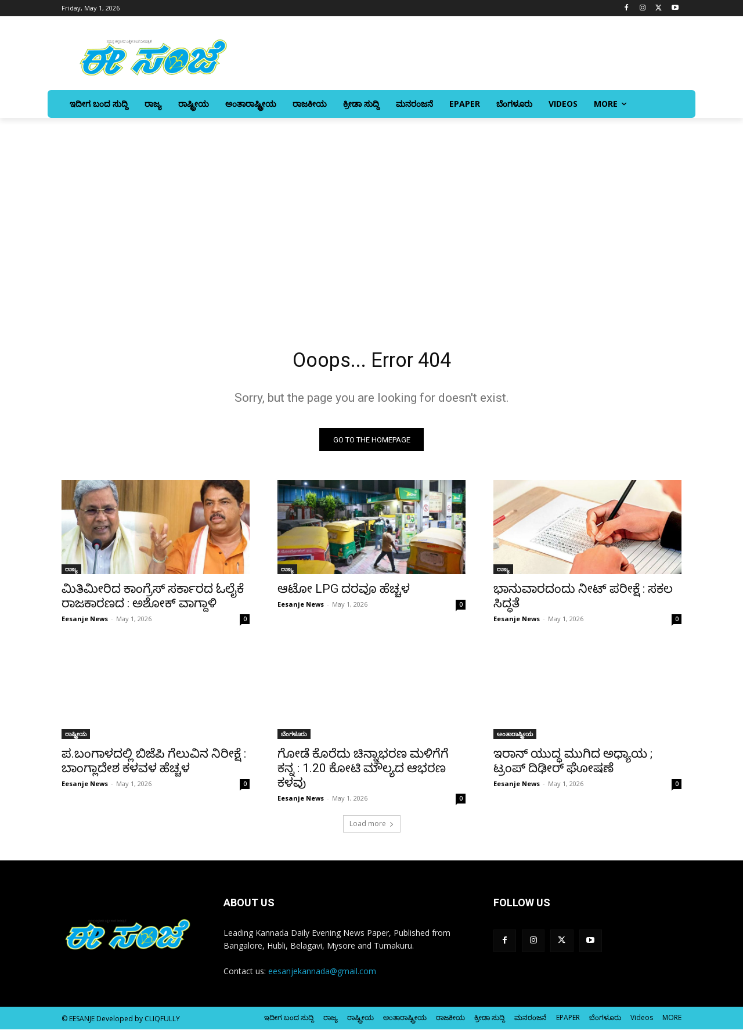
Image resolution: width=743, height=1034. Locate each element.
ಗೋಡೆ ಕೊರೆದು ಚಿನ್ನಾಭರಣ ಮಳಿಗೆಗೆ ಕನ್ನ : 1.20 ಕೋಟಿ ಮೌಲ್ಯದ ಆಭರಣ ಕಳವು (363, 772)
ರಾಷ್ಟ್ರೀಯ (75, 738)
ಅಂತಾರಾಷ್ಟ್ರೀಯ (515, 738)
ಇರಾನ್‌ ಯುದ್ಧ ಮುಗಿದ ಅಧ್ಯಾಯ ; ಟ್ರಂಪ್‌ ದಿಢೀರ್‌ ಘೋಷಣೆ (572, 765)
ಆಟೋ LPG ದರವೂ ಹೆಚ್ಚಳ (343, 593)
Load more (371, 828)
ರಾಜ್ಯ (71, 574)
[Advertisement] (371, 227)
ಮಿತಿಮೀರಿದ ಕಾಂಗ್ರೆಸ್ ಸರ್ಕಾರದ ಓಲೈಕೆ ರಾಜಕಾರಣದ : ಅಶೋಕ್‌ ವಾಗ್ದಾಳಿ (153, 600)
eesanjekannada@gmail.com (322, 975)
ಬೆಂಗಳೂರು (294, 738)
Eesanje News (85, 623)
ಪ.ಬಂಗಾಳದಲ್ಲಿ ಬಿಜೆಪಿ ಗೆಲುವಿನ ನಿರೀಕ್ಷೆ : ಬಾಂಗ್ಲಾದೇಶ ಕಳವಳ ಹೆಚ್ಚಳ (154, 765)
